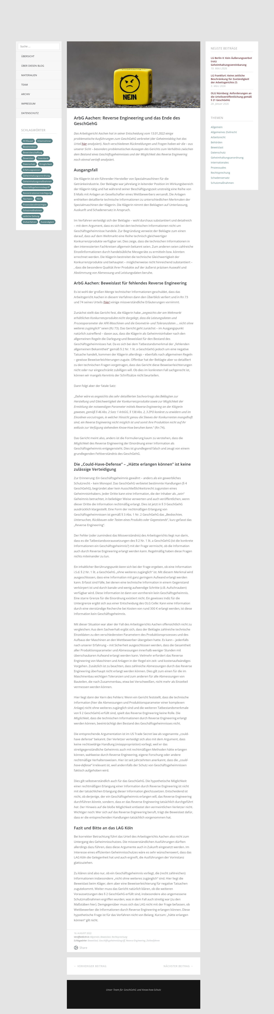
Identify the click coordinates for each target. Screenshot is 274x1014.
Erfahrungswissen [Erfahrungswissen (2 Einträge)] (32, 169)
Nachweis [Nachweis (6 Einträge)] (27, 198)
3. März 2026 (218, 86)
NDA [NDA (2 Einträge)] (39, 198)
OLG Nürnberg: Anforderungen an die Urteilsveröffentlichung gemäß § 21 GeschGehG (231, 97)
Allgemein (94, 936)
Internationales (220, 162)
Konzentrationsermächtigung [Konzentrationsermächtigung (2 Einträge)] (37, 193)
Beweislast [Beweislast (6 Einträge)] (28, 158)
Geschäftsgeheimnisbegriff (112, 940)
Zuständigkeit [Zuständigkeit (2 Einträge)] (47, 221)
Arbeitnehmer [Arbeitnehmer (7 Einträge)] (44, 140)
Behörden (216, 142)
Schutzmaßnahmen (222, 182)
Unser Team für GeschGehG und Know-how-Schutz (133, 989)
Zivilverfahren (153, 940)
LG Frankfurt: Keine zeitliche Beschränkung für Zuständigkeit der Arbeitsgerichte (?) (230, 79)
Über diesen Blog (32, 65)
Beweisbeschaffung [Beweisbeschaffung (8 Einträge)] (32, 152)
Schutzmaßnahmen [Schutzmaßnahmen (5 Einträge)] (32, 210)
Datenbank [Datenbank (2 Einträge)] (43, 158)
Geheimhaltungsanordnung (227, 157)
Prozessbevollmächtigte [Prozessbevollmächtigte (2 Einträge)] (34, 204)
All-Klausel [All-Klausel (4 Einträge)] (28, 140)
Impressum (28, 103)
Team (24, 84)
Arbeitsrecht (218, 137)
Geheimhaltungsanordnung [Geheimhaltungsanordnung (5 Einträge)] (36, 175)
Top (133, 1000)
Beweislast (105, 936)
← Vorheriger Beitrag (90, 966)
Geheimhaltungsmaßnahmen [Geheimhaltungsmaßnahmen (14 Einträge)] (37, 181)
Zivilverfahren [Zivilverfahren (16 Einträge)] (30, 221)
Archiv (25, 94)
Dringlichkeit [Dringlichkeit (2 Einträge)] (45, 164)
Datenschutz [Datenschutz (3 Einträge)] (29, 164)
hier (84, 144)
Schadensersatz (220, 177)
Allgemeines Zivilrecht (224, 132)
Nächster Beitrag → (178, 966)
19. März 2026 (219, 68)
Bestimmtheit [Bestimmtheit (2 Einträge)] (29, 146)
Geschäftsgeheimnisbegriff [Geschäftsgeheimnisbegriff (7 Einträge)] (36, 187)
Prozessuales (218, 167)
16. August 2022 (82, 933)
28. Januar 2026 (220, 103)
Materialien (29, 75)
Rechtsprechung (119, 936)
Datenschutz (30, 113)
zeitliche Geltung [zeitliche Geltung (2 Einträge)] (31, 216)
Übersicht (27, 56)
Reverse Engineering (135, 940)
